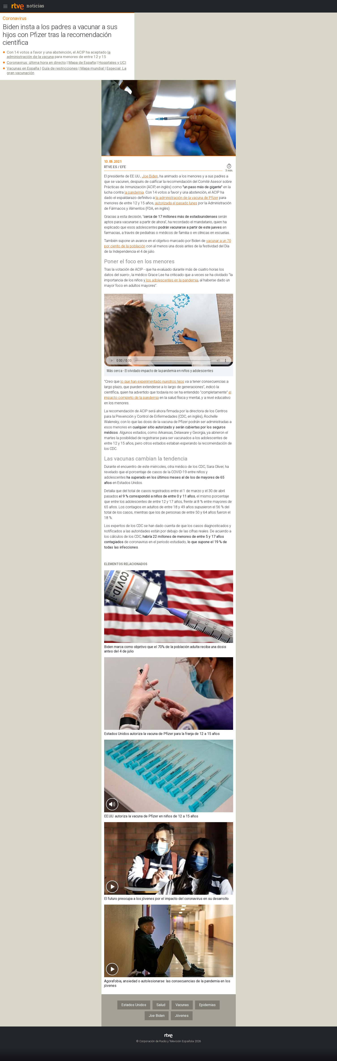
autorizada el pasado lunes (176, 203)
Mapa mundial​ (92, 68)
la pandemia (134, 192)
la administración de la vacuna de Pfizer (187, 198)
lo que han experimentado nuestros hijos (152, 381)
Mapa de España (82, 62)
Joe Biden (150, 176)
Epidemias (207, 1005)
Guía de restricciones (60, 68)
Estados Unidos (133, 1005)
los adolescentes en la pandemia (171, 280)
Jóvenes (182, 1015)
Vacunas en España (23, 68)
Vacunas (182, 1005)
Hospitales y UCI (112, 62)
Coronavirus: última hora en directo (36, 62)
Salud (161, 1005)
